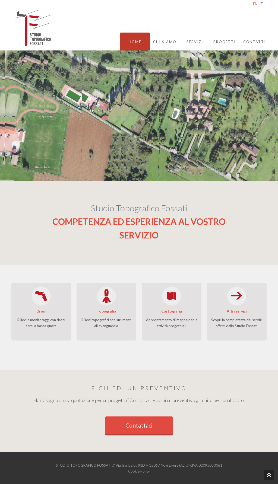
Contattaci (139, 425)
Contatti (254, 42)
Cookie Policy (139, 471)
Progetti (224, 42)
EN (255, 4)
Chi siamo (164, 42)
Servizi (195, 42)
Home (135, 42)
